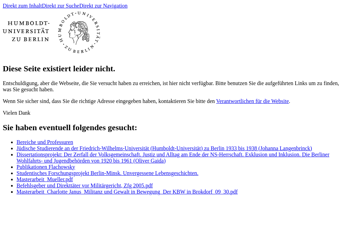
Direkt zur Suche (60, 6)
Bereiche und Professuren (45, 142)
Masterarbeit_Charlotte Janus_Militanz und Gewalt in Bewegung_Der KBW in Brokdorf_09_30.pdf (127, 192)
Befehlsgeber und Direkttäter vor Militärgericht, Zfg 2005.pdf (85, 185)
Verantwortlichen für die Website (252, 101)
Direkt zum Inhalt (22, 6)
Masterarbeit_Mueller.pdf (45, 179)
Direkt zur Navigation (103, 6)
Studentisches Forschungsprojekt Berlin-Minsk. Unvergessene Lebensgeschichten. (108, 173)
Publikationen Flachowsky (46, 167)
